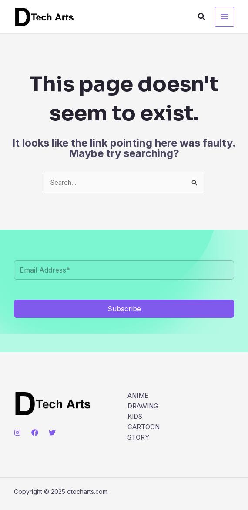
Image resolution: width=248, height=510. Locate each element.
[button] (202, 16)
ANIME (137, 395)
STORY (138, 437)
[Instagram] (17, 432)
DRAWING (142, 406)
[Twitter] (52, 432)
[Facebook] (34, 432)
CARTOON (143, 427)
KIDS (134, 416)
